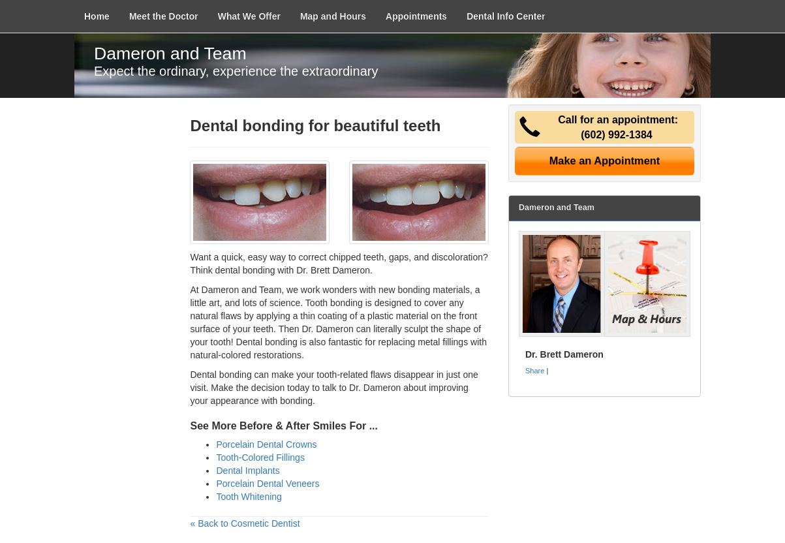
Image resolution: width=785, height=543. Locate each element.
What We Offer (249, 16)
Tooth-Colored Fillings (260, 457)
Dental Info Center (506, 16)
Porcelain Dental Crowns (266, 444)
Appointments (416, 16)
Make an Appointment (604, 160)
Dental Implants (247, 470)
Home (97, 16)
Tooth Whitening (248, 496)
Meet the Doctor (163, 16)
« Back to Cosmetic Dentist (245, 523)
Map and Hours (333, 16)
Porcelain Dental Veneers (267, 483)
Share (534, 371)
